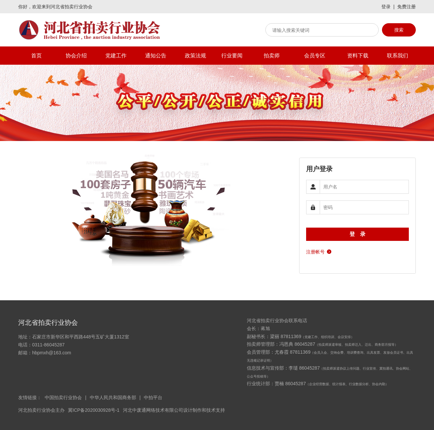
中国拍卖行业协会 (63, 397)
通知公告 (155, 55)
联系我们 (397, 55)
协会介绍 (76, 55)
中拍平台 (153, 397)
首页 (36, 55)
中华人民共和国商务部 (113, 397)
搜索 (399, 30)
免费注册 (406, 6)
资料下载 (357, 55)
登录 (386, 6)
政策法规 (195, 55)
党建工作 (116, 55)
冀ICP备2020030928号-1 (94, 410)
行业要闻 (232, 55)
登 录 (357, 234)
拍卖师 (272, 55)
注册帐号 (319, 251)
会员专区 (314, 55)
